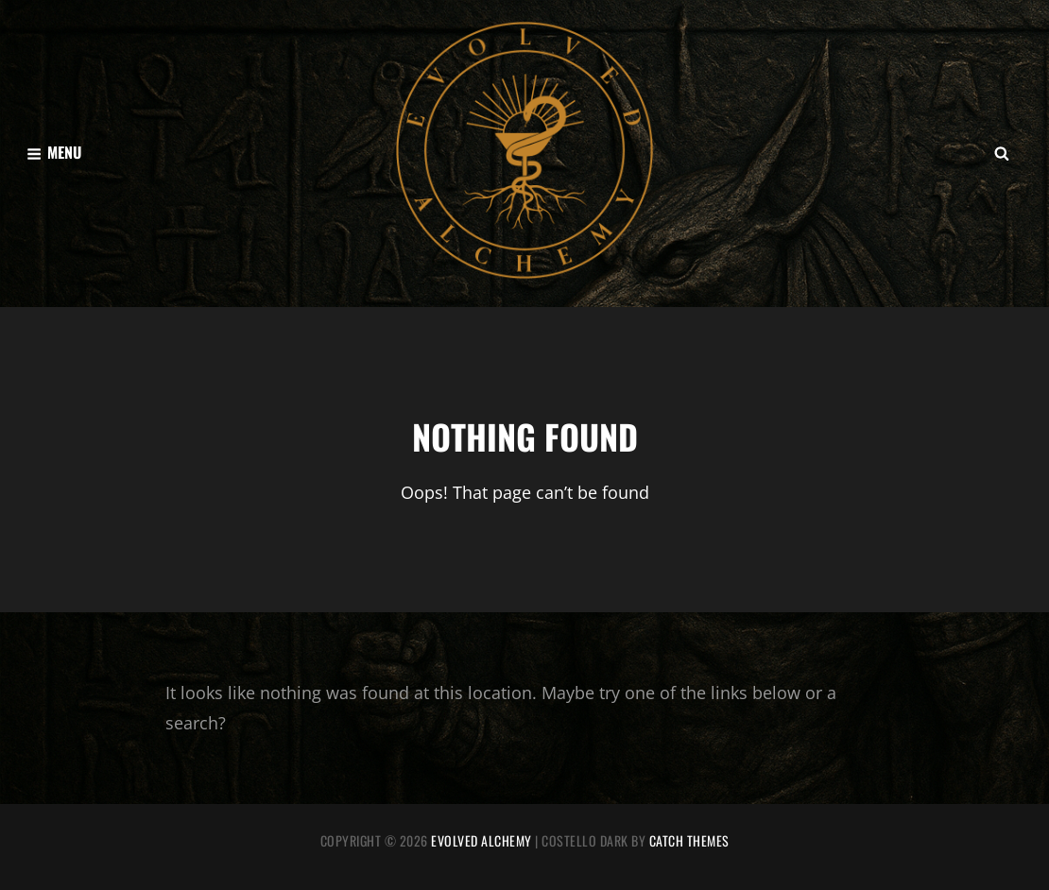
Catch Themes (689, 840)
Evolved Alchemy (481, 840)
